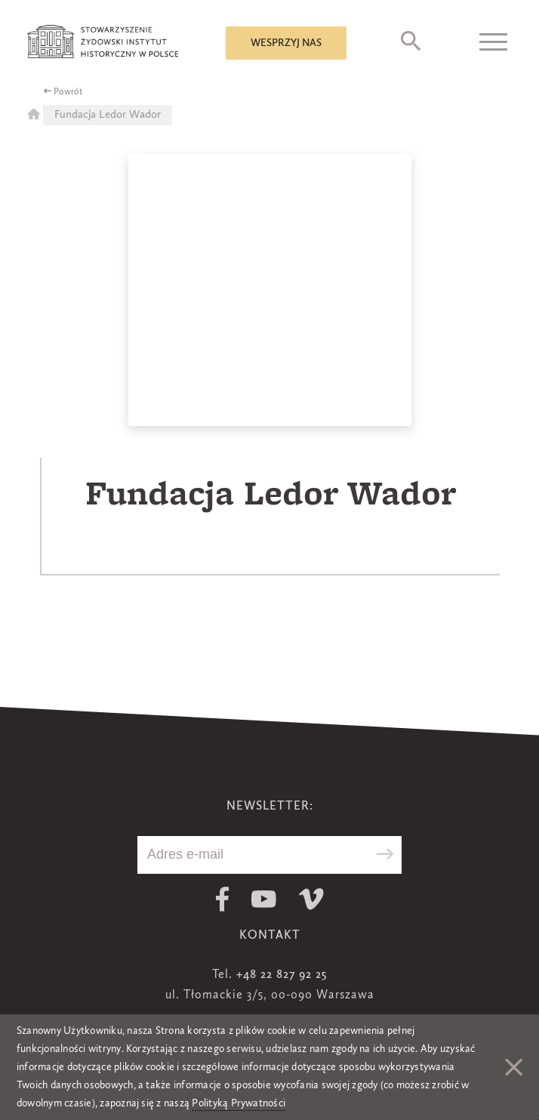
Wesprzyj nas (286, 43)
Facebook (222, 899)
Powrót (68, 92)
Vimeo (311, 899)
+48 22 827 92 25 (281, 975)
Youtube (264, 899)
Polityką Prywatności (238, 1103)
